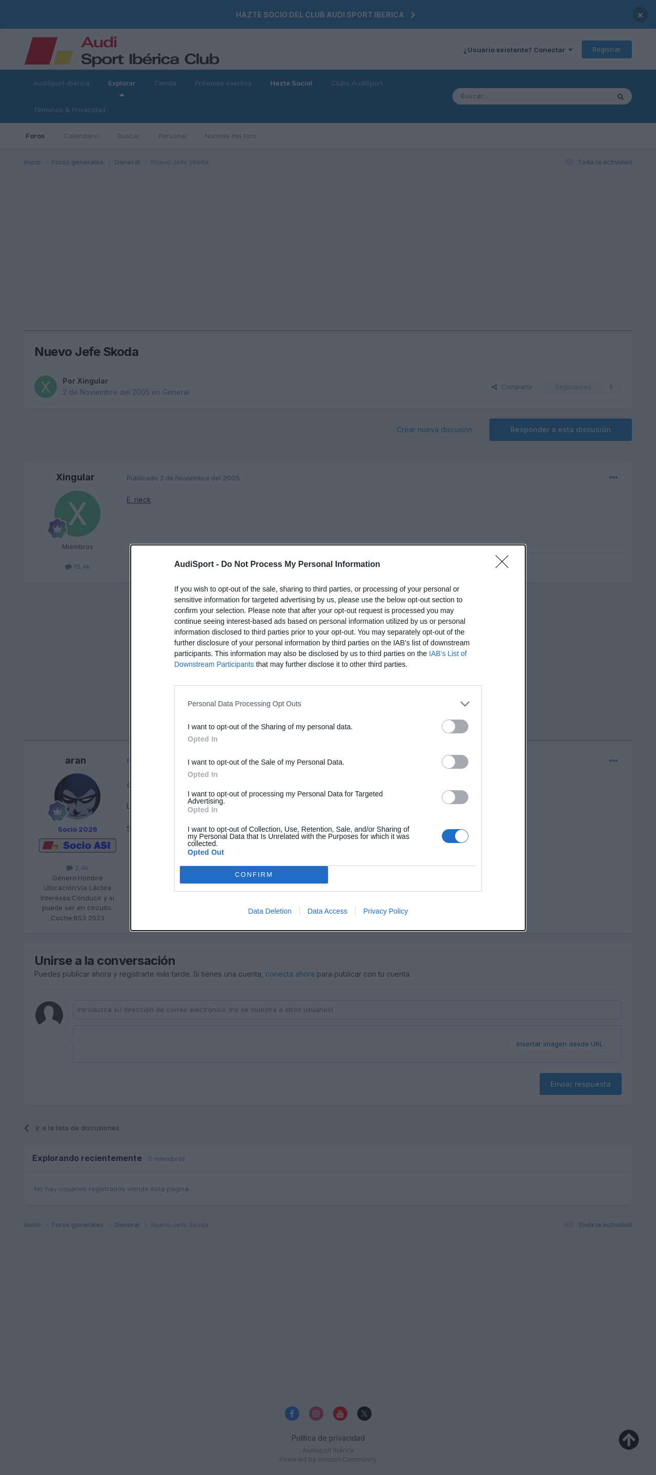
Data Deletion (270, 911)
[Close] (505, 565)
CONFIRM (254, 874)
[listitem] (328, 704)
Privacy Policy (385, 911)
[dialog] (328, 738)
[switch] (455, 726)
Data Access (327, 911)
